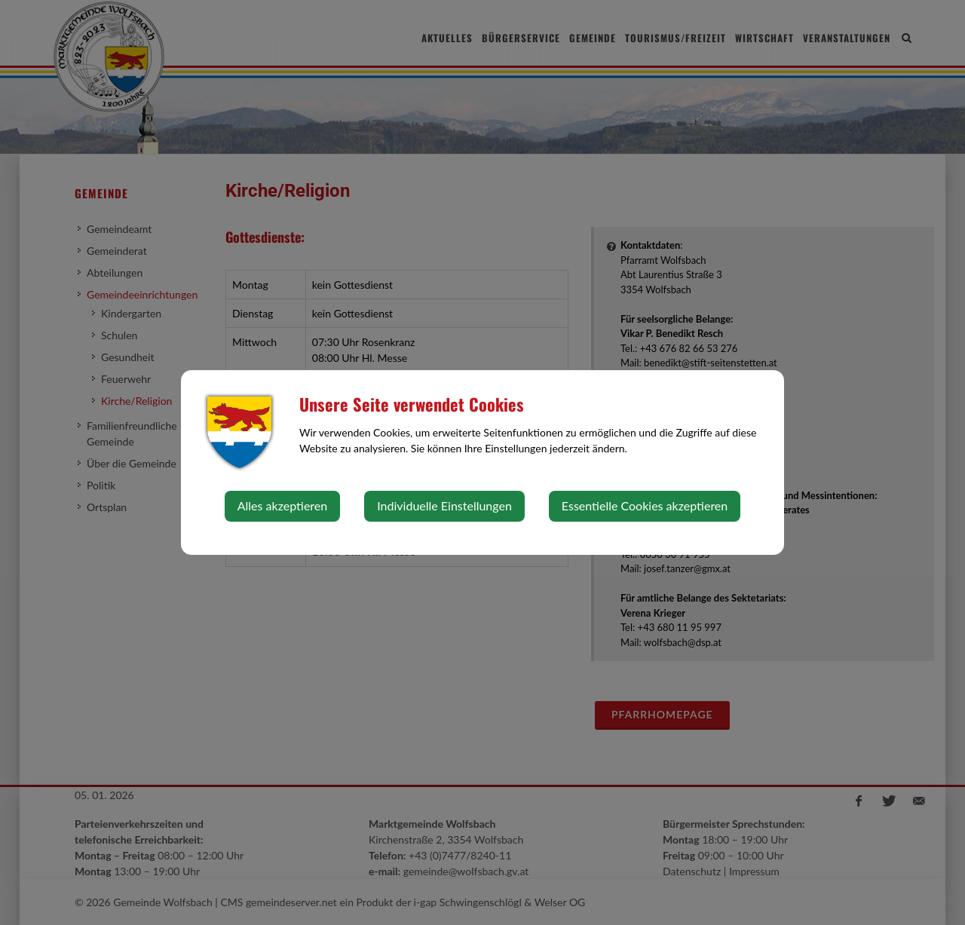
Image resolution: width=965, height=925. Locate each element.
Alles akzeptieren (282, 505)
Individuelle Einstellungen (444, 505)
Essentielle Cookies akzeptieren (645, 505)
